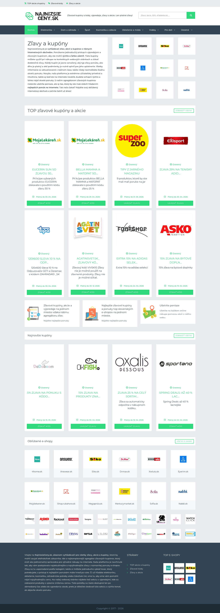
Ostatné (186, 30)
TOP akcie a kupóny (35, 3)
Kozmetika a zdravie (106, 30)
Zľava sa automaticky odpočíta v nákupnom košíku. (132, 405)
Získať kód (44, 203)
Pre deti (170, 30)
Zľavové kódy (55, 3)
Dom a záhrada (70, 30)
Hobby (154, 30)
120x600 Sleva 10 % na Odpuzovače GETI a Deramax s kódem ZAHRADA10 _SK (44, 271)
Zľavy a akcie (73, 3)
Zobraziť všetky (184, 111)
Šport (87, 30)
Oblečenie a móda (132, 30)
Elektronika (48, 30)
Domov (31, 30)
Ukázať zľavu (132, 203)
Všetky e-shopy (184, 441)
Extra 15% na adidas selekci (132, 267)
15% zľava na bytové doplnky (176, 267)
